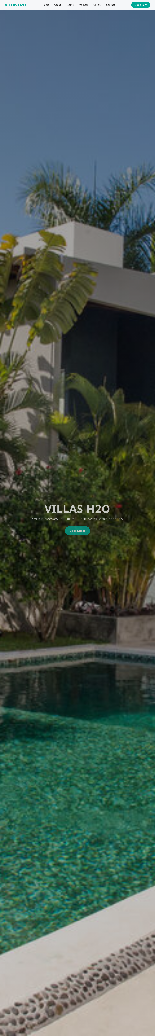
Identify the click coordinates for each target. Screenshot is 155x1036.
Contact (110, 5)
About (57, 5)
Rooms (70, 5)
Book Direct (77, 531)
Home (45, 5)
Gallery (97, 5)
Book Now (141, 5)
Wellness (83, 5)
